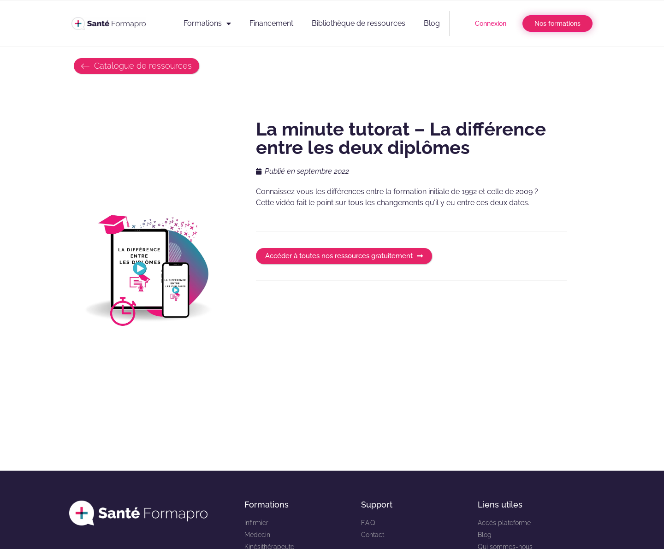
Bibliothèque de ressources (358, 23)
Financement (271, 23)
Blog (432, 23)
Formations (207, 23)
